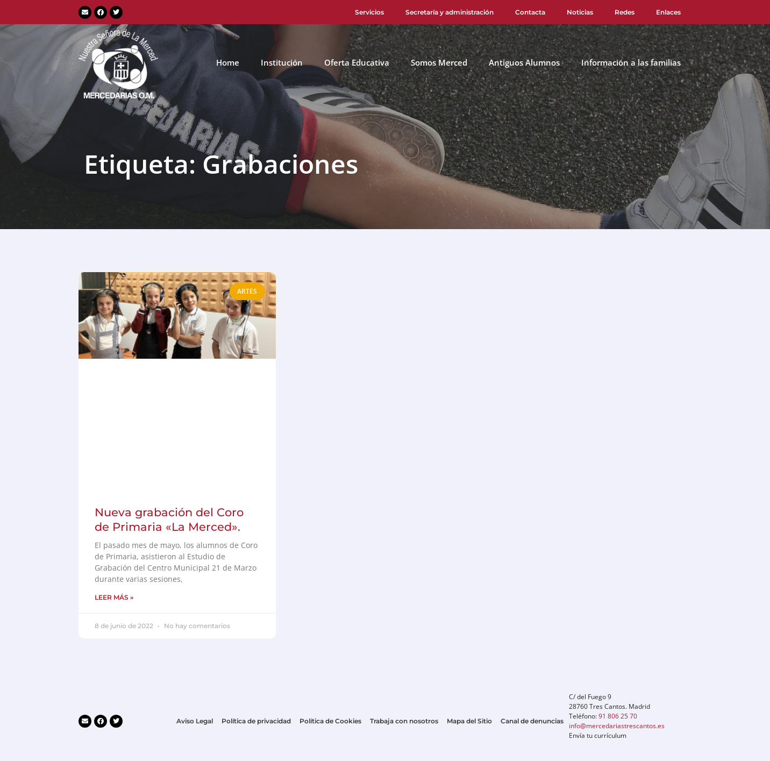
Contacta (530, 12)
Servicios (369, 12)
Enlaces (668, 12)
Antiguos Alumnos (524, 62)
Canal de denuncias (532, 721)
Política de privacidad (256, 721)
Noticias (580, 12)
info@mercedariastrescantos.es (617, 725)
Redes (624, 12)
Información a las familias (631, 62)
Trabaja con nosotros (404, 721)
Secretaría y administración (449, 12)
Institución (282, 62)
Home (227, 62)
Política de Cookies (330, 721)
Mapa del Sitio (469, 721)
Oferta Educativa (356, 62)
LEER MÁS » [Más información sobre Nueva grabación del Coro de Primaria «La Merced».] (114, 597)
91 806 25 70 (617, 716)
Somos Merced (439, 62)
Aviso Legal (194, 721)
